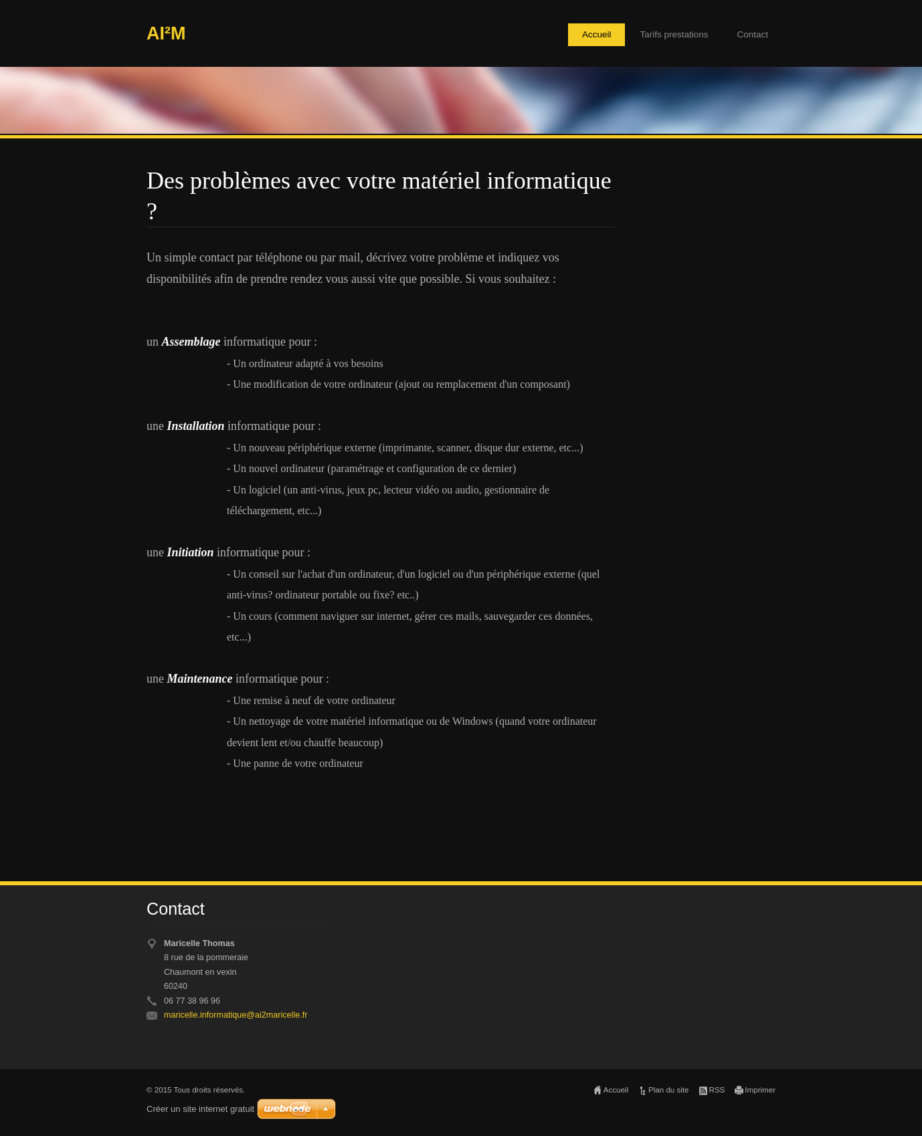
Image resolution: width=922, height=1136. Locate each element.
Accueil (597, 34)
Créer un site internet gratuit (200, 1109)
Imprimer (760, 1090)
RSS (717, 1090)
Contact (752, 34)
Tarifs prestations (674, 34)
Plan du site (668, 1090)
